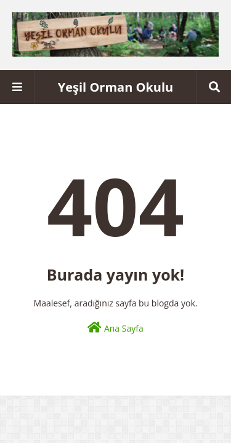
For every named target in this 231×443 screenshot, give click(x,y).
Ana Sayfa (115, 327)
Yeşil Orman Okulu (115, 87)
